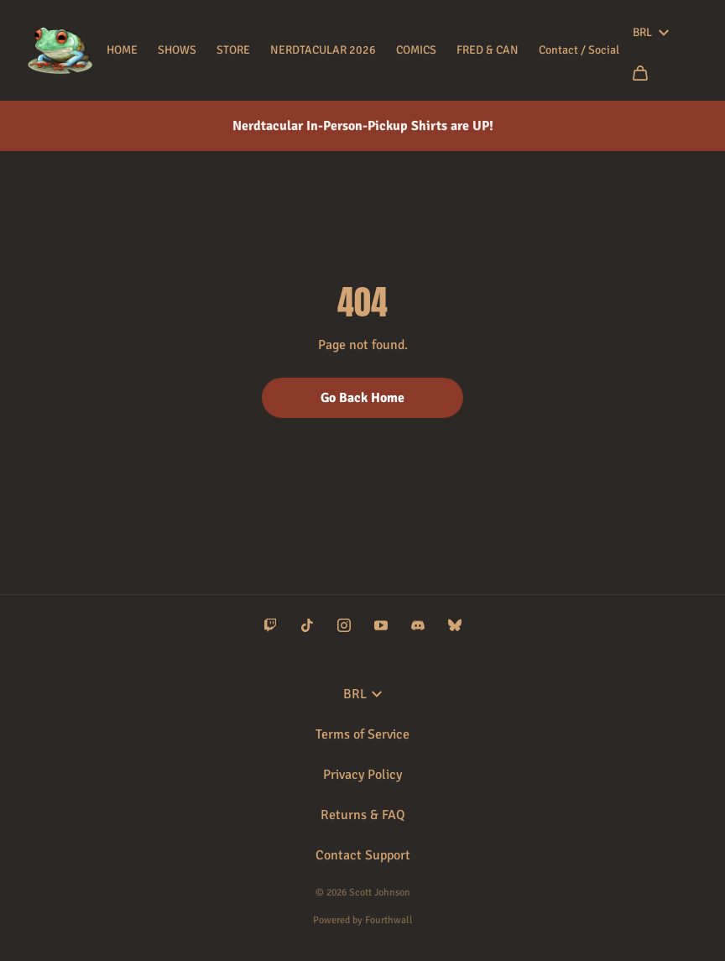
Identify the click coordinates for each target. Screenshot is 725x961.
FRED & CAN (487, 50)
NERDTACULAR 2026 (323, 50)
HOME (122, 50)
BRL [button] (362, 694)
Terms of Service (362, 734)
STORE (233, 50)
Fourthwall (389, 920)
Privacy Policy (362, 774)
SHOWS (177, 50)
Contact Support (363, 855)
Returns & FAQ (362, 815)
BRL (651, 32)
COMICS (416, 50)
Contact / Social (579, 50)
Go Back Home (362, 397)
